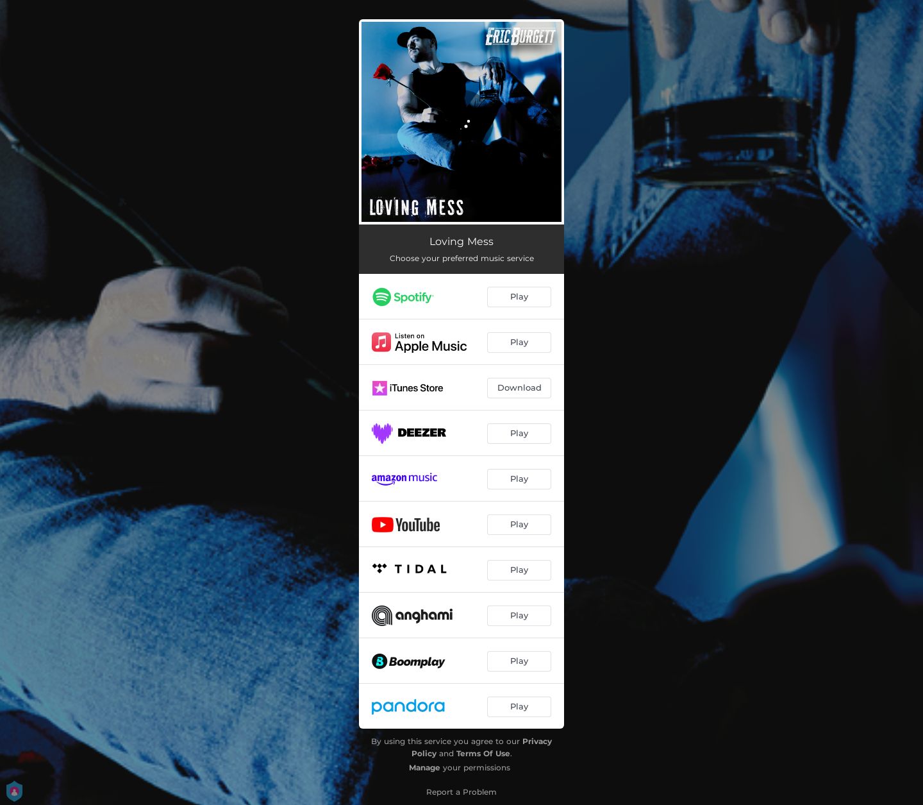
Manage (424, 767)
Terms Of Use (483, 753)
